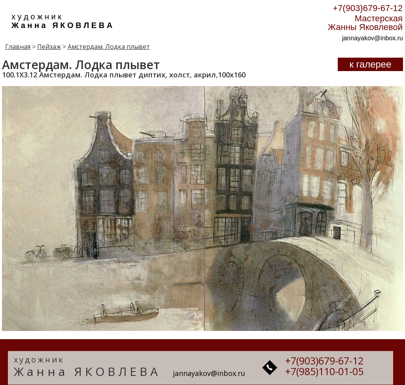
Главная (17, 46)
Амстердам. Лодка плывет (109, 46)
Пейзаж (49, 46)
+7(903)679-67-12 (368, 8)
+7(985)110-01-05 (324, 371)
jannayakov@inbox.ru (372, 38)
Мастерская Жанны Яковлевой (365, 22)
